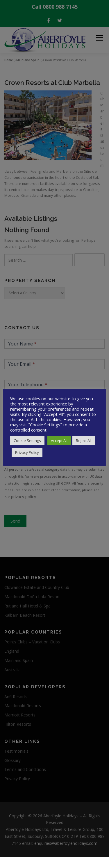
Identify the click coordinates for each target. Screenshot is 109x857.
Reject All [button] (84, 440)
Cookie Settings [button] (27, 440)
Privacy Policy (27, 452)
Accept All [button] (59, 440)
